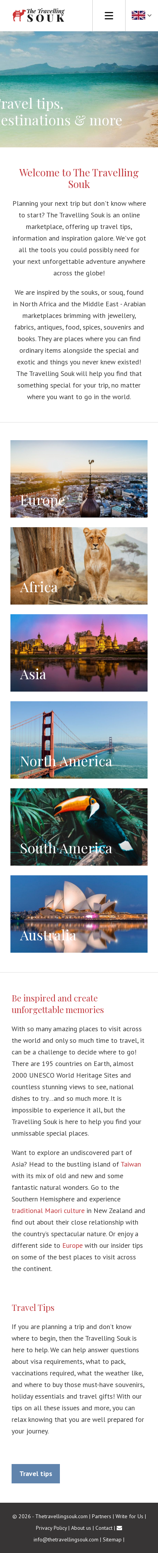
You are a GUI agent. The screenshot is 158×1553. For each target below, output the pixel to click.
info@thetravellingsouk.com (66, 1539)
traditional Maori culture (48, 1210)
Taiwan (131, 1164)
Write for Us (129, 1516)
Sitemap (112, 1539)
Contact (103, 1527)
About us (81, 1527)
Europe (72, 1245)
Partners (101, 1516)
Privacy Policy (51, 1527)
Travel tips (35, 1473)
